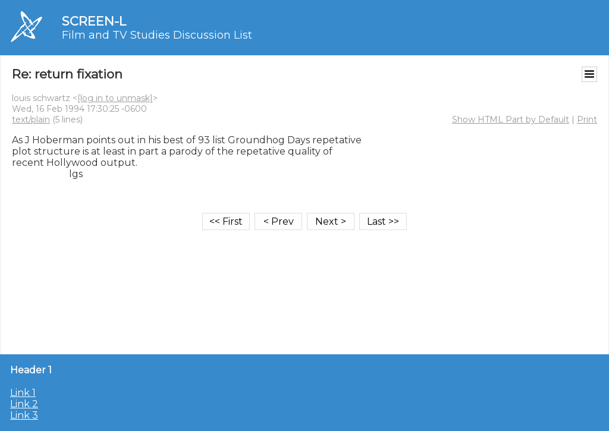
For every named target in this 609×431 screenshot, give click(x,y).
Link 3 (24, 415)
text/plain (31, 119)
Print (587, 119)
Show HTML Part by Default (510, 119)
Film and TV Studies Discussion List (157, 35)
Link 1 (23, 392)
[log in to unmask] (115, 98)
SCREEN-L (94, 21)
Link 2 (24, 404)
